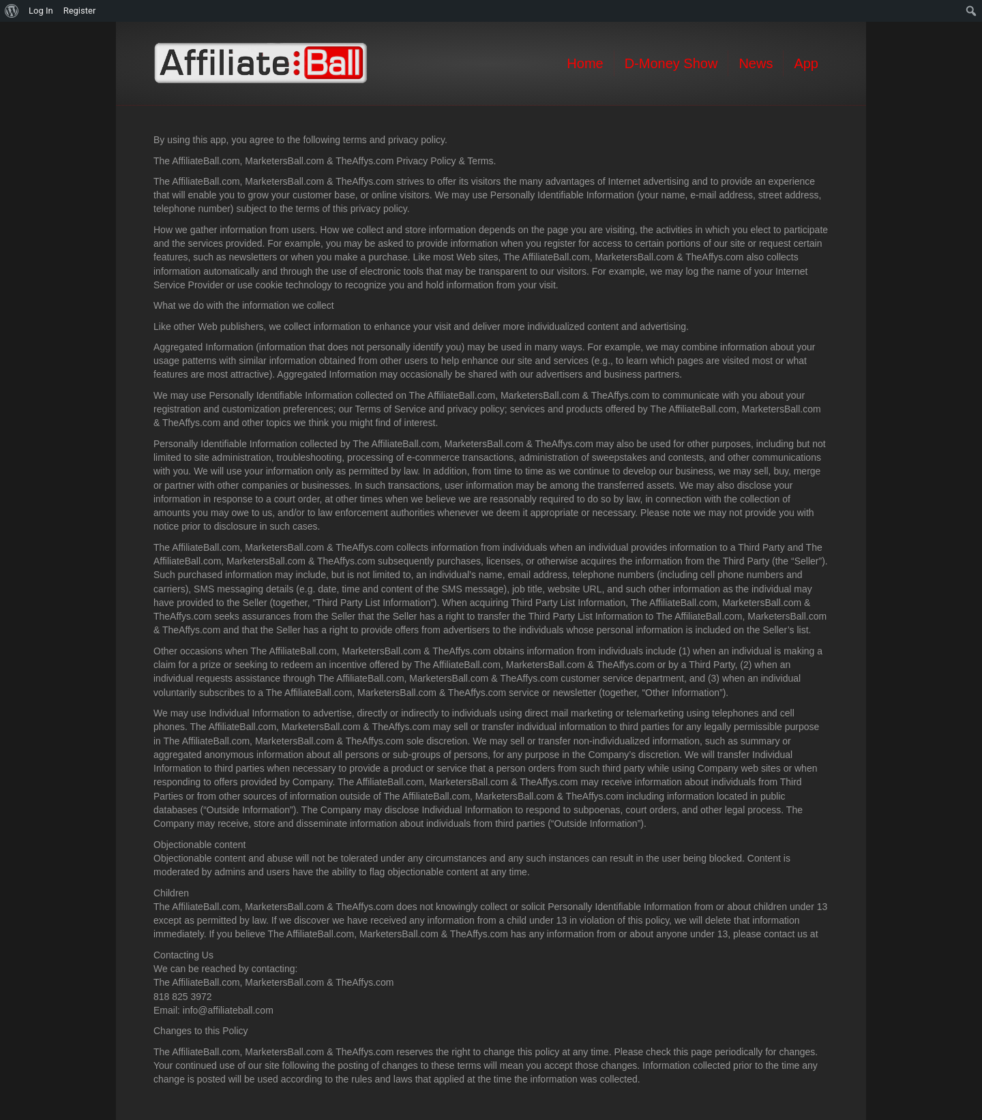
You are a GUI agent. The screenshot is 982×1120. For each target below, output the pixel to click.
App (806, 63)
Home (585, 63)
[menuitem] (12, 11)
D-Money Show (671, 63)
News (756, 63)
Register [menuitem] (79, 10)
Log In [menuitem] (41, 10)
